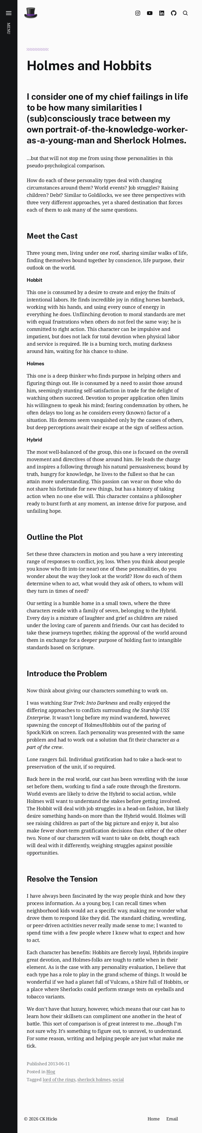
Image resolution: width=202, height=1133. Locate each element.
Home (154, 1119)
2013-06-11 (59, 1064)
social (118, 1079)
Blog (50, 1072)
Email (172, 1119)
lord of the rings (59, 1079)
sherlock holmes (93, 1079)
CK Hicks (48, 1119)
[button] (8, 566)
